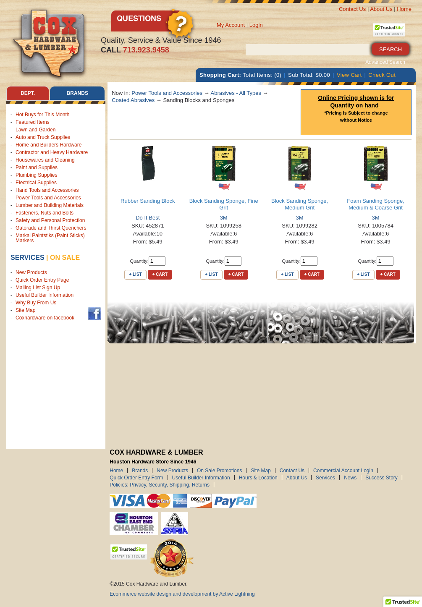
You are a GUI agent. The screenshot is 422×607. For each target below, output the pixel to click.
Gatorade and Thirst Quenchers (51, 228)
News (350, 478)
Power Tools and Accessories (48, 198)
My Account (231, 25)
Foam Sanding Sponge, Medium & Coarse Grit (375, 204)
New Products (31, 272)
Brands (140, 471)
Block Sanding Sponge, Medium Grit (299, 204)
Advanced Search (385, 62)
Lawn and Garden (35, 130)
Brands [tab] (77, 93)
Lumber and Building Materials (50, 205)
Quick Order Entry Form (136, 478)
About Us (381, 9)
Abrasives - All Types (236, 93)
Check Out (382, 75)
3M (224, 218)
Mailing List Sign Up (38, 287)
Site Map (25, 310)
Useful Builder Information (44, 295)
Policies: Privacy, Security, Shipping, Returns (160, 485)
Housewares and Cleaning (45, 160)
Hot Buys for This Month (43, 115)
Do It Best (148, 218)
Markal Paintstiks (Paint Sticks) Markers (50, 238)
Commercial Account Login (343, 471)
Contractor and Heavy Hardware (52, 152)
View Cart (349, 75)
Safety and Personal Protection (50, 220)
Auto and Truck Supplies (43, 137)
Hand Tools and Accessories (47, 190)
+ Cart (160, 274)
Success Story (381, 478)
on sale (65, 257)
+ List (135, 274)
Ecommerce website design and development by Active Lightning (182, 594)
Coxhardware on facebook (46, 318)
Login (256, 25)
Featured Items (33, 122)
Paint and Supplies (37, 167)
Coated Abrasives (133, 100)
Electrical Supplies (36, 183)
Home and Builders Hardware (48, 145)
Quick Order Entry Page (42, 280)
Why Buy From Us (36, 303)
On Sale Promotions (219, 471)
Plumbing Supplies (36, 175)
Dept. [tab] (28, 93)
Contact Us (352, 9)
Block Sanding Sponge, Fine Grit (223, 204)
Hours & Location (258, 478)
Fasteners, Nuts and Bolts (44, 213)
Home (404, 9)
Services (27, 257)
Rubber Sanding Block (148, 201)
